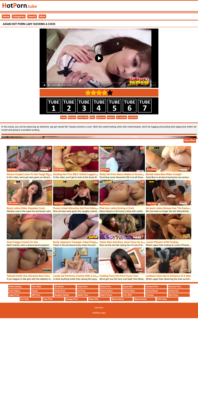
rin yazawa (122, 117)
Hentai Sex (174, 291)
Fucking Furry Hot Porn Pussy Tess (118, 275)
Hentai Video (129, 291)
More (42, 16)
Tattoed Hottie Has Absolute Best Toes (28, 275)
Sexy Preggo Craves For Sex (22, 242)
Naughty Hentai (61, 295)
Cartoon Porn (152, 286)
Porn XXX (127, 295)
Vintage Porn (72, 299)
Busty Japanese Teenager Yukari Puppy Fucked (79, 242)
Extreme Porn (175, 286)
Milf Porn (36, 295)
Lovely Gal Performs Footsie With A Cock (76, 275)
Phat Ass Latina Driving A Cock (116, 208)
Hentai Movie (152, 291)
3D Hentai (59, 286)
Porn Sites (36, 286)
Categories (19, 16)
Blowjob (72, 117)
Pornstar (150, 295)
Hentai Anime (106, 291)
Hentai (35, 291)
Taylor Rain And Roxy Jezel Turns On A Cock (124, 242)
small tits (133, 117)
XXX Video (162, 299)
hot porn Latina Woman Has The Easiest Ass (170, 208)
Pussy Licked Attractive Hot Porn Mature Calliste (80, 208)
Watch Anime (118, 299)
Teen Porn (48, 299)
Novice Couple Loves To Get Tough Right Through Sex (36, 174)
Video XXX (93, 299)
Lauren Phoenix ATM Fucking (162, 242)
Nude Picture (106, 295)
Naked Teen (82, 295)
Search (32, 16)
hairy (92, 117)
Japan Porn (14, 295)
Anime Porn (105, 286)
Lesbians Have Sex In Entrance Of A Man (168, 275)
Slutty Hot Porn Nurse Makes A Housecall (122, 174)
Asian (63, 117)
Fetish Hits (83, 117)
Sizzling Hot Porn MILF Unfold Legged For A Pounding (83, 174)
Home (6, 16)
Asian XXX (128, 286)
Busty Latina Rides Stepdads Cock (26, 208)
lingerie (110, 117)
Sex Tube (24, 299)
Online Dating (15, 286)
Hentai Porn (59, 291)
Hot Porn (81, 291)
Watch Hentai (140, 299)
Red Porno (173, 295)
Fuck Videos (14, 291)
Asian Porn (82, 286)
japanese (101, 117)
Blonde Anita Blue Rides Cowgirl (164, 174)
